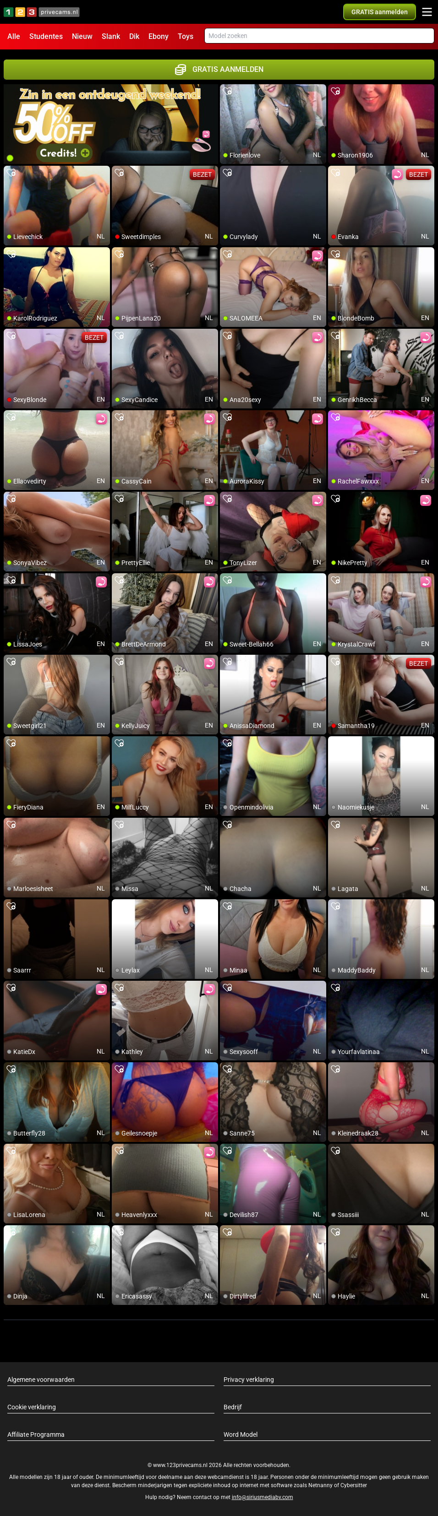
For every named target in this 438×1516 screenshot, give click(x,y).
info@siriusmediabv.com (262, 1497)
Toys (185, 36)
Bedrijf (233, 1407)
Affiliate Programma (36, 1434)
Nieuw (82, 36)
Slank (111, 36)
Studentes (46, 36)
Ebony (158, 36)
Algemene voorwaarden (41, 1379)
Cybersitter (353, 1485)
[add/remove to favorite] (227, 91)
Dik (134, 36)
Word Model (240, 1434)
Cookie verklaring (31, 1407)
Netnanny (321, 1485)
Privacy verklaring (249, 1379)
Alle (13, 36)
